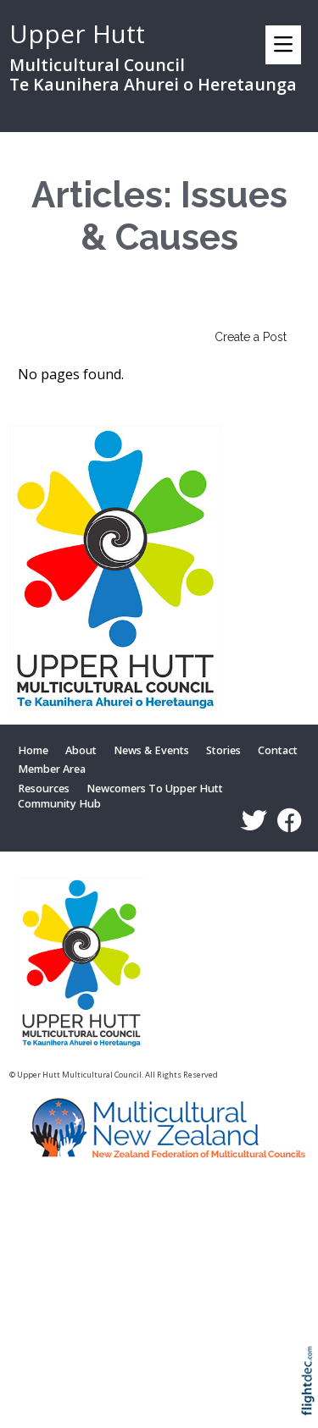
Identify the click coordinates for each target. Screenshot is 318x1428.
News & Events (151, 750)
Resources (44, 789)
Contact (278, 750)
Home (33, 750)
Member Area (52, 769)
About (81, 750)
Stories (223, 750)
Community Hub (59, 804)
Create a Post (251, 337)
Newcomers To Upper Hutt (154, 789)
